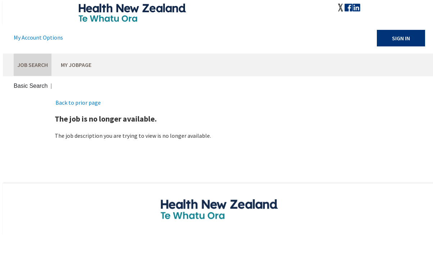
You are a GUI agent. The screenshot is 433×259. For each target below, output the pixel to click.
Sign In (401, 38)
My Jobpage (76, 64)
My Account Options (38, 37)
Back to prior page (78, 102)
